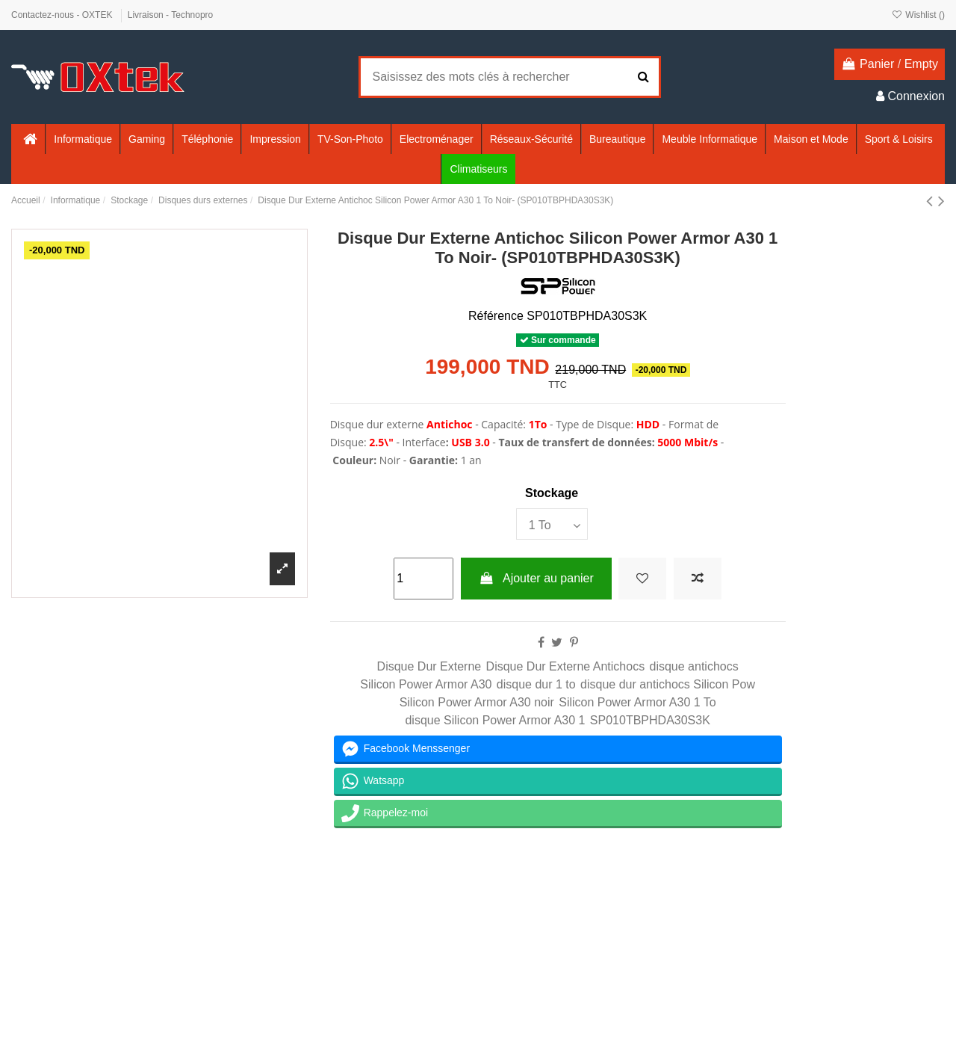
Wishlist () (918, 15)
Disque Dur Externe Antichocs (565, 666)
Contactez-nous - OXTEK (63, 15)
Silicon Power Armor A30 (425, 684)
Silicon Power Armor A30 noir (477, 702)
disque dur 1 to (536, 684)
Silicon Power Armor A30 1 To (637, 702)
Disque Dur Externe (429, 666)
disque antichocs (694, 666)
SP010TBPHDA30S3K (650, 720)
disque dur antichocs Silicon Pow (667, 684)
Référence (496, 315)
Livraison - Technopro (171, 15)
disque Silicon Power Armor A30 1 (495, 720)
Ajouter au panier (536, 578)
